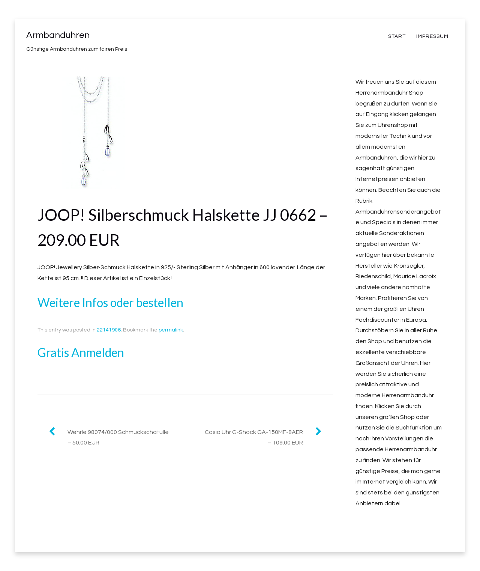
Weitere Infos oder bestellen (110, 302)
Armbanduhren (58, 35)
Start (397, 36)
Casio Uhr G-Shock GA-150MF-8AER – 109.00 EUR (254, 437)
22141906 (109, 330)
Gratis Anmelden (81, 352)
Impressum (432, 36)
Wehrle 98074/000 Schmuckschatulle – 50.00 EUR (118, 437)
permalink (171, 330)
